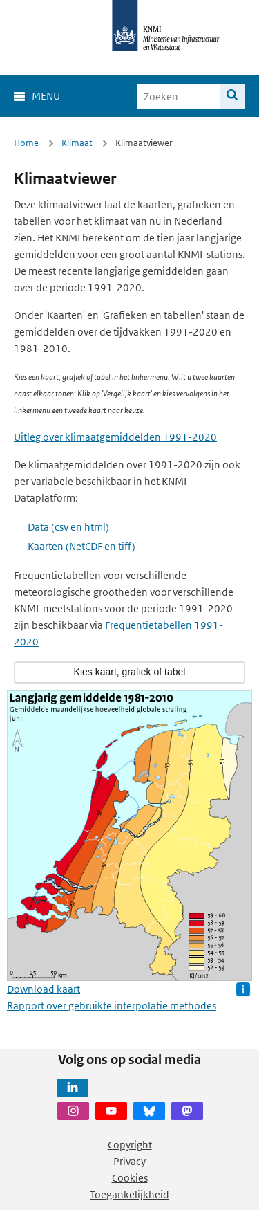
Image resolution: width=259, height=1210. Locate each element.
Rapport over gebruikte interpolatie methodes (111, 1005)
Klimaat (77, 143)
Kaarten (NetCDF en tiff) (81, 546)
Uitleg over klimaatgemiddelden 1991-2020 (115, 436)
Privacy (129, 1161)
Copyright (130, 1144)
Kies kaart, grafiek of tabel (130, 671)
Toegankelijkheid (129, 1194)
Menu (46, 95)
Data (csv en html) (68, 526)
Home (26, 143)
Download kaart (43, 989)
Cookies (130, 1177)
